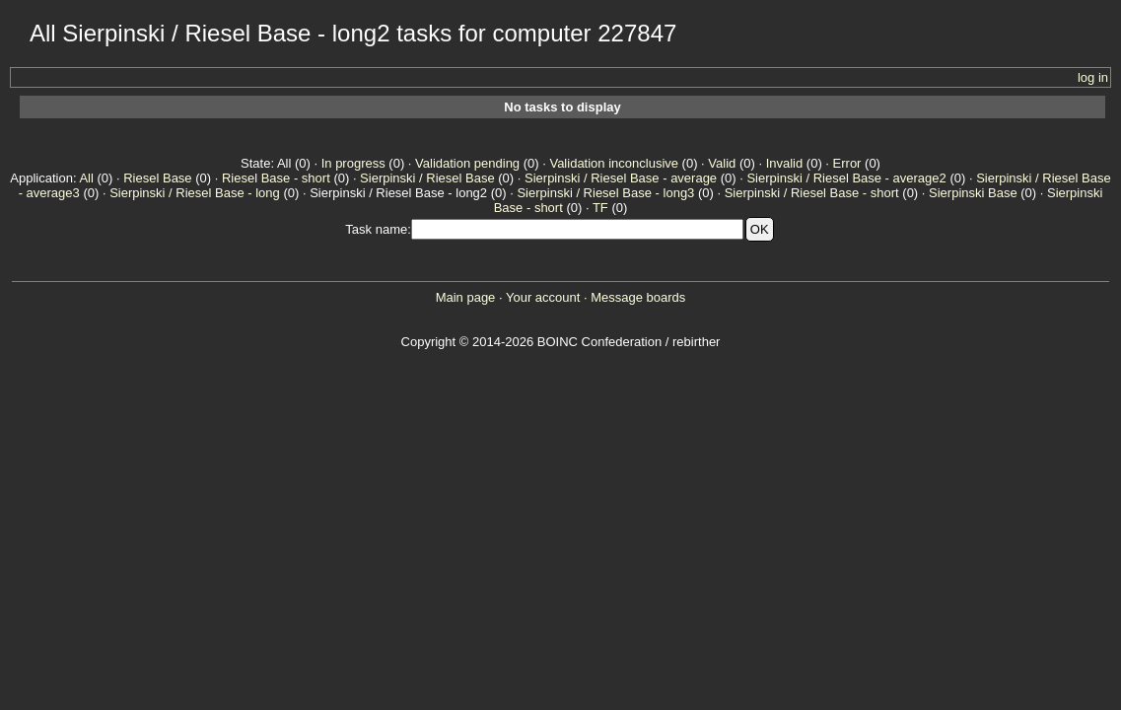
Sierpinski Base (973, 192)
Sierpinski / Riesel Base (427, 178)
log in (1093, 77)
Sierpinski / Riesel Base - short (812, 192)
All (86, 178)
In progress (353, 163)
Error (847, 163)
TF (600, 207)
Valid (722, 163)
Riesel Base (157, 178)
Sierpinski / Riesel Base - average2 (846, 178)
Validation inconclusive (613, 163)
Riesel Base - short (276, 178)
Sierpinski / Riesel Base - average (621, 178)
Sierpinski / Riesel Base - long (194, 192)
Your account (543, 297)
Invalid (785, 163)
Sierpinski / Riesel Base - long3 (605, 192)
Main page (466, 297)
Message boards (638, 297)
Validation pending (467, 163)
